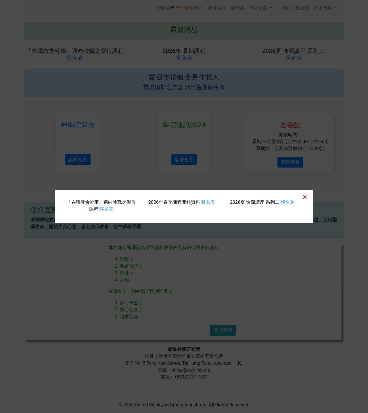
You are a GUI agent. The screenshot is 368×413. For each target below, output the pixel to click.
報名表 (106, 209)
